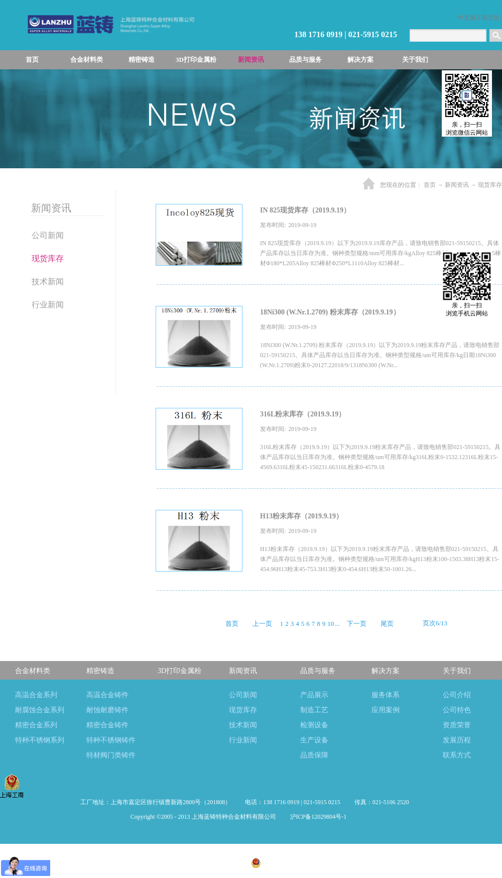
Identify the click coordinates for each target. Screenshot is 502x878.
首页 (32, 59)
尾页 (387, 623)
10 (330, 623)
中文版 (467, 17)
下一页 (356, 623)
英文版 (490, 17)
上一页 (262, 623)
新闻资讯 (457, 184)
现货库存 (490, 184)
